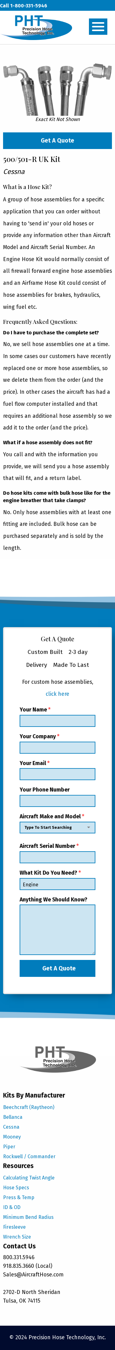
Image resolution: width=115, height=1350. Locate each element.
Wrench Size (17, 1237)
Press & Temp (18, 1197)
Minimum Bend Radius (28, 1217)
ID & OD (12, 1207)
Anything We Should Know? (57, 926)
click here (57, 694)
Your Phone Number (57, 797)
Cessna (11, 1127)
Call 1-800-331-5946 (23, 6)
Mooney (12, 1137)
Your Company (57, 743)
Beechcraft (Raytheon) (28, 1107)
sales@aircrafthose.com (28, 18)
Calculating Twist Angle (29, 1178)
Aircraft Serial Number (57, 853)
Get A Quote (57, 140)
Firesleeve (14, 1227)
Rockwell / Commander (29, 1156)
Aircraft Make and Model (57, 824)
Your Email (57, 770)
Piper (9, 1147)
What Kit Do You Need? (57, 880)
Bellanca (12, 1117)
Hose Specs (16, 1188)
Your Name (57, 717)
